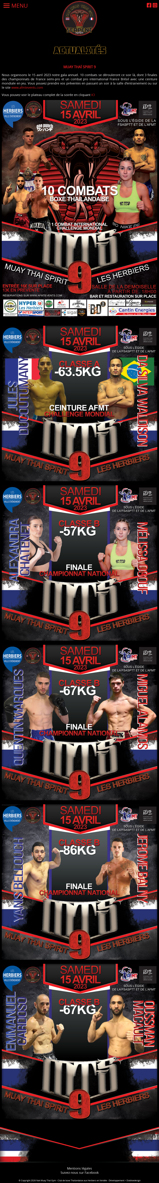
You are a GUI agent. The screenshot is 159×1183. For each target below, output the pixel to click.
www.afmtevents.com (27, 87)
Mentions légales (79, 1168)
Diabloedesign (133, 1180)
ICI (93, 95)
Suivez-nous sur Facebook (80, 1172)
